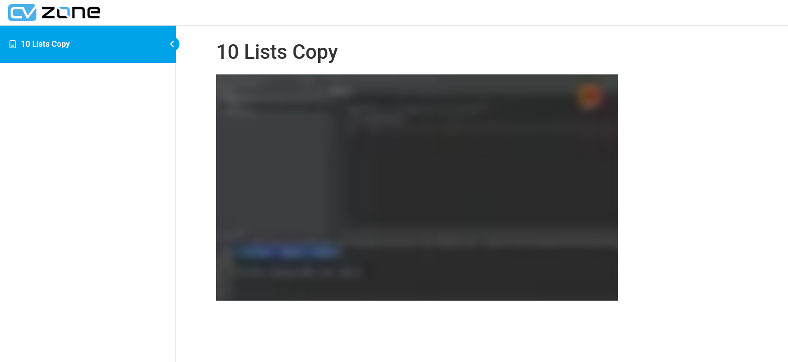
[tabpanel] (482, 189)
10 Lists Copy (45, 44)
